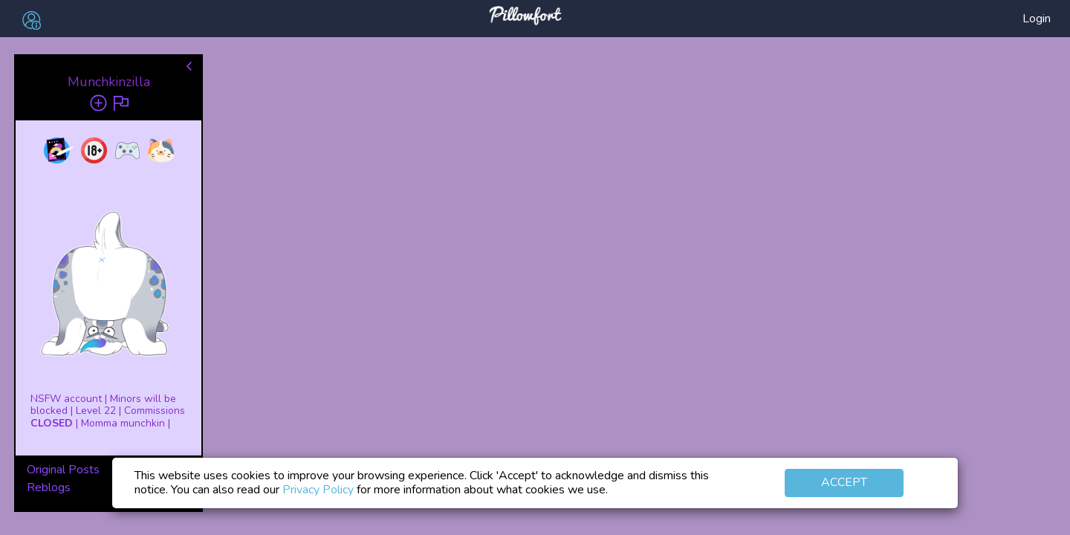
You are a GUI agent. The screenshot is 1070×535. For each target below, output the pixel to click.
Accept (844, 482)
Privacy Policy (318, 490)
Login (1036, 18)
